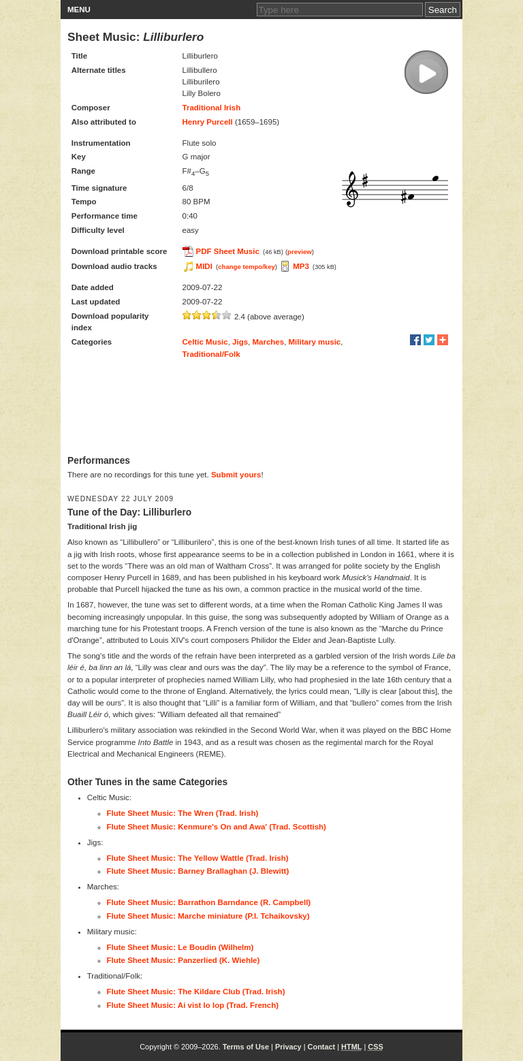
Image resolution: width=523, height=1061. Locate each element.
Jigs (240, 342)
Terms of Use (246, 1047)
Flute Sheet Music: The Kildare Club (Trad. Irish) (196, 991)
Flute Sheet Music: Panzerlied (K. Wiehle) (183, 960)
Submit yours (236, 475)
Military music (315, 342)
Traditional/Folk (211, 354)
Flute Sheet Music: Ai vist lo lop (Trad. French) (193, 1005)
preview (299, 251)
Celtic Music (205, 342)
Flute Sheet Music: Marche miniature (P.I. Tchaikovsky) (208, 916)
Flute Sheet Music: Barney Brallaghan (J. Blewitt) (198, 871)
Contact (322, 1047)
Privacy (288, 1047)
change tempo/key (246, 266)
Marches (268, 342)
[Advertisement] (261, 407)
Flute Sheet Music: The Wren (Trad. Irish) (183, 813)
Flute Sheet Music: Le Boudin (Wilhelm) (180, 947)
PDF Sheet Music (227, 251)
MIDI (204, 266)
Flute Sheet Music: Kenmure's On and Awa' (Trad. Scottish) (216, 827)
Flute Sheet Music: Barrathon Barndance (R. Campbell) (209, 902)
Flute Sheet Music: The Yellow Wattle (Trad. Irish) (198, 858)
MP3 (301, 266)
